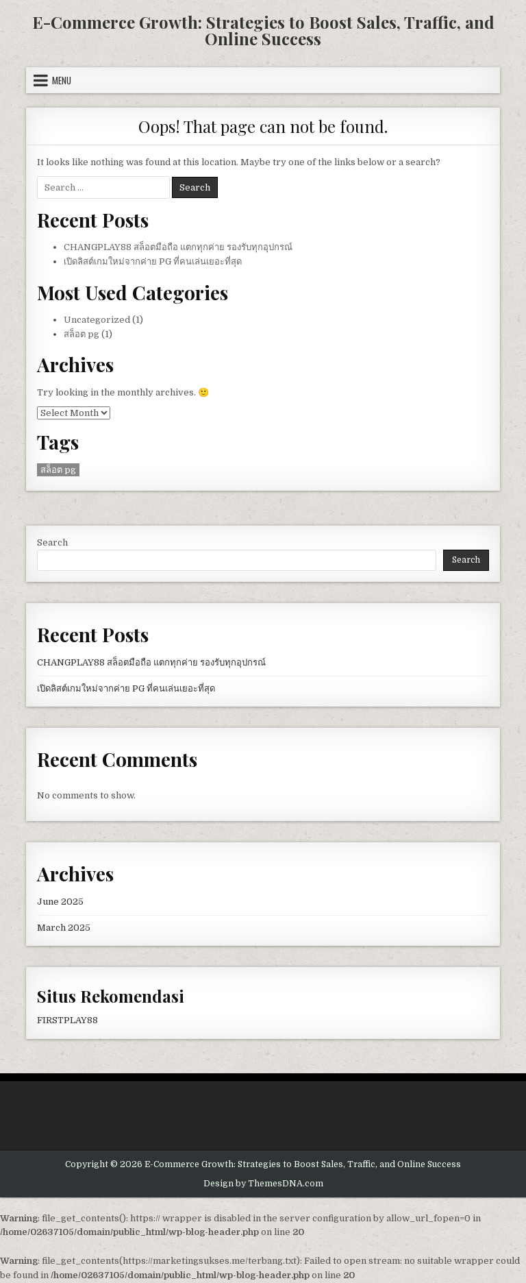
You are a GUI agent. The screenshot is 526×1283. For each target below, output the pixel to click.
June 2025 (60, 901)
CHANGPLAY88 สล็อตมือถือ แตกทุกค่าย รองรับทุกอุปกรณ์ (178, 247)
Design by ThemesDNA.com (263, 1183)
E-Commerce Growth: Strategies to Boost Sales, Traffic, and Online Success (263, 30)
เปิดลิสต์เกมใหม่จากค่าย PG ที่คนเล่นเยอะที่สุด (153, 261)
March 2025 (63, 927)
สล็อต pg (81, 334)
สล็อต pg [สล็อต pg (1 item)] (58, 470)
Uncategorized (97, 320)
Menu (61, 80)
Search (52, 542)
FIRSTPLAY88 (67, 1020)
